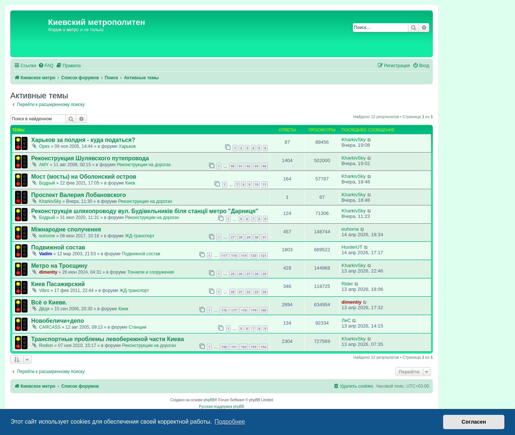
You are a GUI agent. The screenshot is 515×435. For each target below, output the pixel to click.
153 (253, 346)
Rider (347, 283)
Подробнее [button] (230, 421)
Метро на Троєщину (59, 266)
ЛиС (346, 320)
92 (248, 166)
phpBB (209, 400)
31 (264, 237)
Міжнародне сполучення (66, 229)
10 (256, 184)
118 (234, 255)
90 (232, 166)
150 (224, 346)
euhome (47, 235)
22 (248, 291)
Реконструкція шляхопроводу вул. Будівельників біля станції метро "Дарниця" (144, 211)
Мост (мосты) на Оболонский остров (83, 176)
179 (253, 310)
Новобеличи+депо (57, 321)
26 (240, 273)
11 (264, 184)
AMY (43, 164)
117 (224, 255)
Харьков (127, 146)
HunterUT (351, 247)
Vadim (45, 253)
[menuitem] (46, 66)
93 (256, 166)
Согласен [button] (473, 422)
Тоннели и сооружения (150, 272)
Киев (130, 183)
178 (243, 310)
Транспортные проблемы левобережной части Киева (107, 339)
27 (232, 237)
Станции (137, 327)
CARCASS (49, 327)
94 (264, 166)
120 (253, 255)
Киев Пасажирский (58, 284)
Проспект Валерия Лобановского (78, 195)
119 (243, 255)
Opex (44, 146)
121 (263, 255)
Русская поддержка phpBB (221, 407)
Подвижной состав (58, 247)
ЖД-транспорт (139, 235)
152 (243, 346)
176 (224, 310)
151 (234, 346)
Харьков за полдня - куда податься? (83, 140)
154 (263, 346)
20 (232, 291)
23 (256, 291)
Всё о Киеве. (49, 302)
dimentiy (48, 272)
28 (240, 237)
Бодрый (47, 183)
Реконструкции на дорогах (144, 164)
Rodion (46, 345)
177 (234, 310)
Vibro (44, 290)
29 (248, 237)
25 (232, 273)
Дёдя (44, 308)
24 (264, 291)
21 (240, 291)
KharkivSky (353, 139)
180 (263, 310)
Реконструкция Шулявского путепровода (90, 158)
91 (240, 166)
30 (256, 237)
